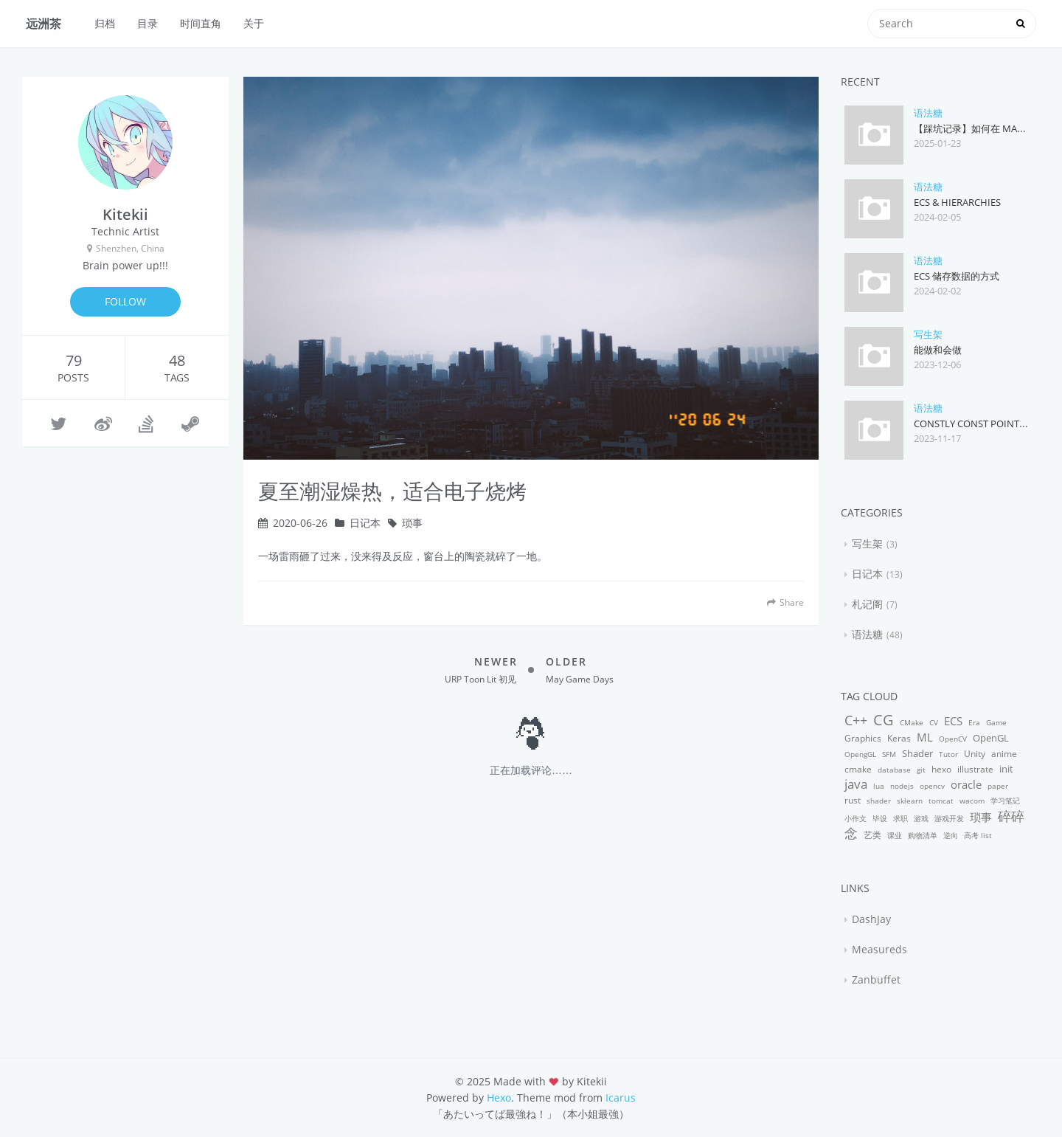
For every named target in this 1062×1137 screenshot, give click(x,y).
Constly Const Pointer (972, 423)
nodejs (902, 786)
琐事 (412, 523)
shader (879, 800)
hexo (941, 769)
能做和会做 (938, 349)
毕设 (879, 818)
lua (878, 786)
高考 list (978, 835)
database (894, 769)
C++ (855, 720)
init (1006, 768)
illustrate (975, 769)
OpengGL (860, 754)
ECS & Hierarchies (957, 202)
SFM (889, 754)
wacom (972, 800)
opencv (932, 786)
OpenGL (991, 737)
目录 (147, 23)
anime (1004, 753)
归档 (104, 23)
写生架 (928, 334)
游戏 (921, 818)
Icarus (620, 1098)
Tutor (948, 754)
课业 (894, 835)
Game (996, 722)
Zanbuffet (876, 979)
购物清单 (922, 835)
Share (785, 602)
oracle (966, 784)
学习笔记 (1005, 800)
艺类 (872, 834)
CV (933, 722)
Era (974, 722)
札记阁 (867, 604)
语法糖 (928, 113)
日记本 (365, 523)
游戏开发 (949, 818)
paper (998, 786)
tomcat (941, 800)
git (921, 769)
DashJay (871, 919)
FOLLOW (125, 301)
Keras (899, 738)
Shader (917, 753)
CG (883, 720)
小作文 (855, 818)
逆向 (950, 835)
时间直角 (200, 23)
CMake (911, 722)
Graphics (862, 738)
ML (925, 737)
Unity (974, 753)
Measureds (879, 949)
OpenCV (953, 738)
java (855, 783)
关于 (253, 23)
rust (852, 800)
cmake (858, 769)
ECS (953, 720)
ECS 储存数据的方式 (956, 276)
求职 (900, 818)
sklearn (910, 800)
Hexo (499, 1098)
